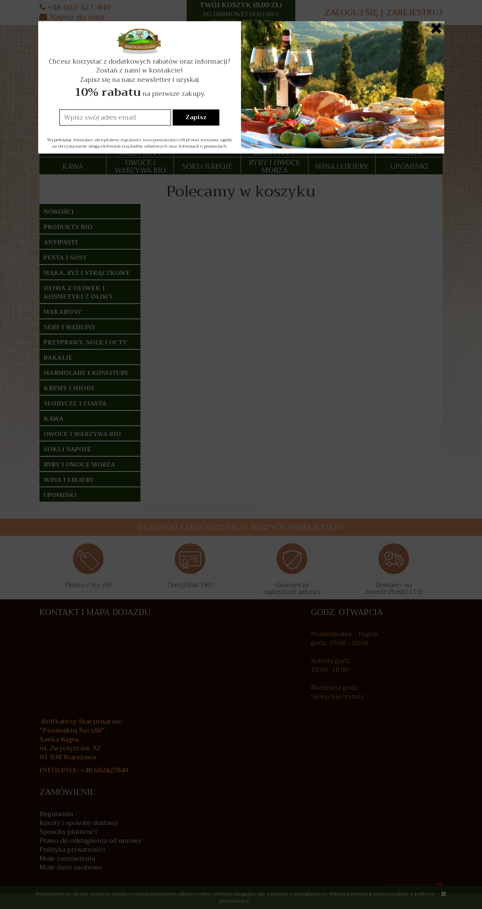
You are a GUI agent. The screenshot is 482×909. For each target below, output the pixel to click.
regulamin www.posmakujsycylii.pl (155, 139)
